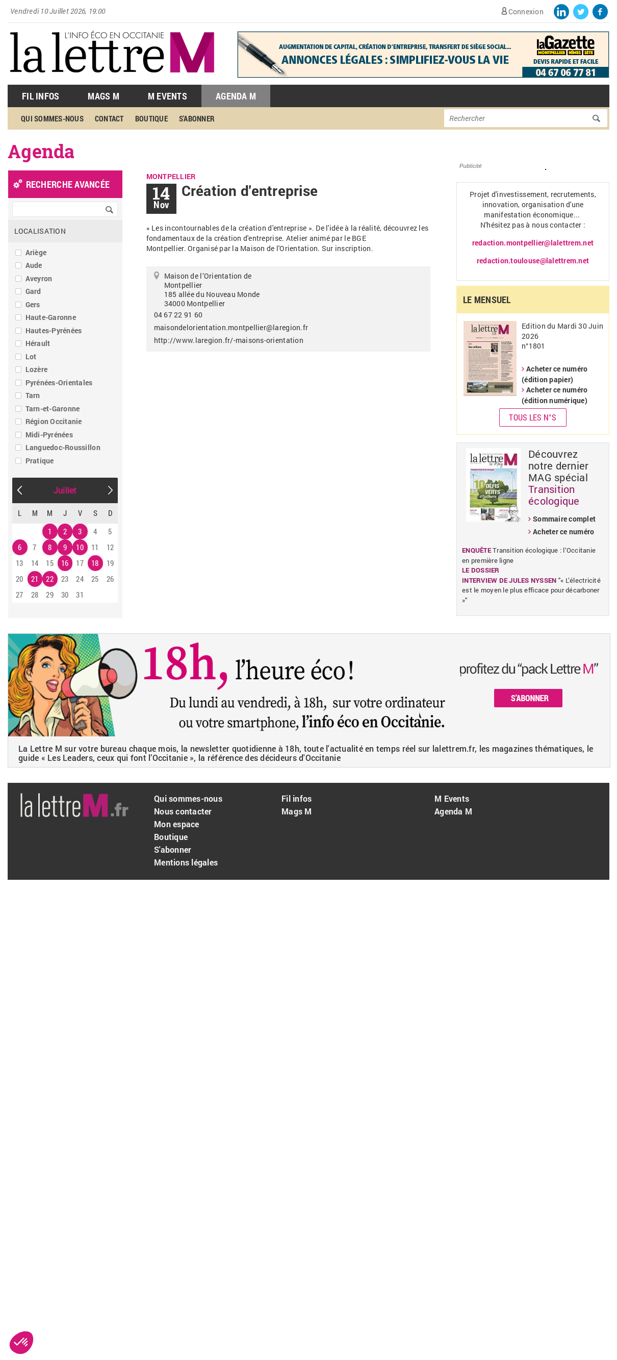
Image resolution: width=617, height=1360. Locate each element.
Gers (32, 304)
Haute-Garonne (50, 317)
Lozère (36, 369)
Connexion (526, 11)
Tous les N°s (532, 417)
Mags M (103, 96)
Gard (33, 291)
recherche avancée (68, 184)
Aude (33, 265)
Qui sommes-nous (52, 118)
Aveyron (39, 278)
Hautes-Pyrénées (53, 330)
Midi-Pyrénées (49, 434)
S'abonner (197, 118)
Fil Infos (40, 96)
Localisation (40, 231)
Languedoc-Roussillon (62, 447)
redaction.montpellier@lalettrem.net (533, 243)
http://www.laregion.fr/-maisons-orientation (228, 340)
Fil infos (296, 798)
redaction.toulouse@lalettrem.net (533, 260)
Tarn (32, 395)
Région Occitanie (53, 421)
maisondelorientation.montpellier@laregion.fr (231, 327)
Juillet (65, 490)
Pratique (39, 460)
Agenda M (236, 96)
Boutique (151, 118)
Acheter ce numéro (563, 531)
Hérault (37, 343)
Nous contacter (183, 811)
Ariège (36, 252)
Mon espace (176, 824)
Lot (31, 356)
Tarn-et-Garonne (52, 408)
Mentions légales (186, 862)
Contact (109, 118)
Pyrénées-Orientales (59, 382)
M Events (167, 96)
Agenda (41, 151)
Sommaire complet (564, 519)
